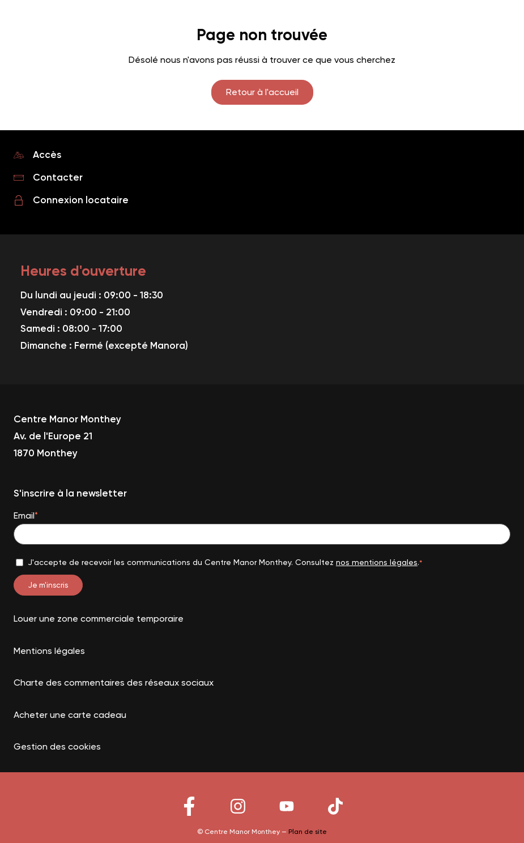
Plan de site (307, 832)
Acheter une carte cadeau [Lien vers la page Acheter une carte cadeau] (70, 714)
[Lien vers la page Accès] (262, 155)
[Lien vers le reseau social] (189, 815)
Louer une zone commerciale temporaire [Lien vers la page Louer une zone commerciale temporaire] (99, 618)
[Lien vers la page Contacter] (262, 178)
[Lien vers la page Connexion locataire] (262, 200)
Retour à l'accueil (262, 92)
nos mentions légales (377, 562)
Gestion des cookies (57, 746)
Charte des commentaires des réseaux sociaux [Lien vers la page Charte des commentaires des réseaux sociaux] (114, 682)
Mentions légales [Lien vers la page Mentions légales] (49, 650)
